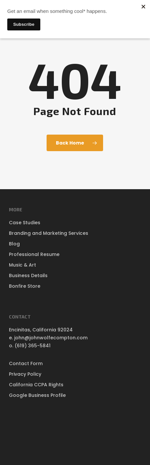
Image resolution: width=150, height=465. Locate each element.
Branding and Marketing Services (48, 233)
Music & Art (22, 265)
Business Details (28, 275)
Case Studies (24, 222)
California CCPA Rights (36, 384)
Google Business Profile (37, 395)
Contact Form (26, 363)
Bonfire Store (24, 286)
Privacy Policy (25, 374)
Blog (14, 243)
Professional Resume (34, 254)
